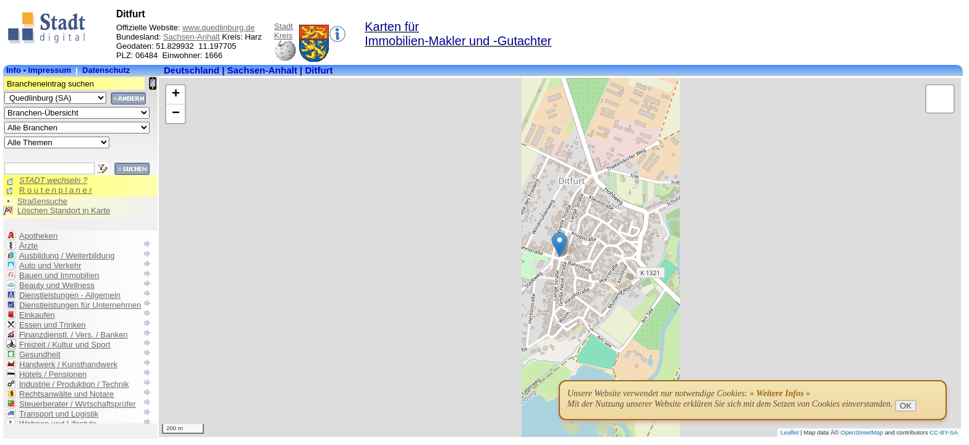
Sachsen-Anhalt (191, 36)
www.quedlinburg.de (218, 27)
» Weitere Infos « (780, 393)
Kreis (283, 35)
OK (906, 405)
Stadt (283, 26)
